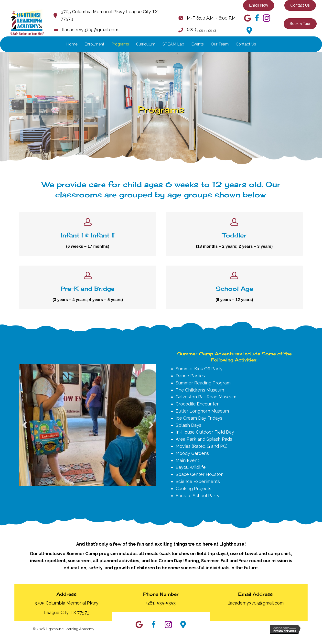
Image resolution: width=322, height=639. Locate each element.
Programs (120, 44)
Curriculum (145, 44)
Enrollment (94, 44)
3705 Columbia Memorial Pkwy (66, 604)
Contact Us (246, 44)
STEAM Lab (173, 44)
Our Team (220, 44)
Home (71, 44)
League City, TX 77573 (66, 613)
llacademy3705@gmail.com (90, 29)
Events (197, 44)
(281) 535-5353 (201, 29)
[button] (24, 426)
